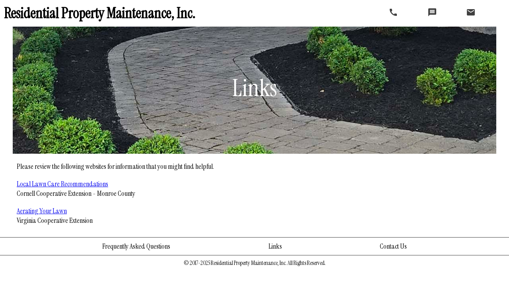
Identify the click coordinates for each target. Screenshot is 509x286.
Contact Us (393, 246)
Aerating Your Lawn (42, 211)
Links (275, 246)
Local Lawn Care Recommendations (62, 184)
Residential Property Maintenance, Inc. (99, 13)
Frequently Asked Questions (136, 246)
